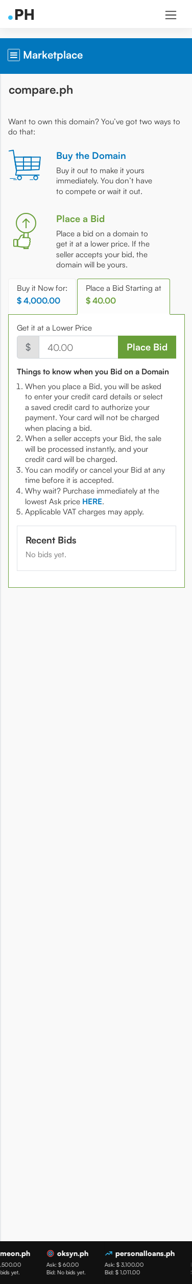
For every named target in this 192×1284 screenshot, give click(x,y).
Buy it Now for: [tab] (42, 294)
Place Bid (147, 346)
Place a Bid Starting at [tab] (123, 294)
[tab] (92, 501)
